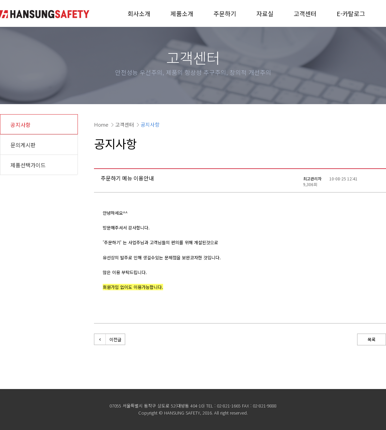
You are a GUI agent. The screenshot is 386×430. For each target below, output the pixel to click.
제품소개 (182, 13)
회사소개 (139, 13)
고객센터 (305, 13)
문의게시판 (23, 145)
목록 (372, 339)
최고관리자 (312, 178)
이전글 (115, 339)
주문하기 (224, 13)
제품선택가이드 (28, 165)
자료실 (265, 13)
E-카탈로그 (351, 13)
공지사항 (20, 125)
